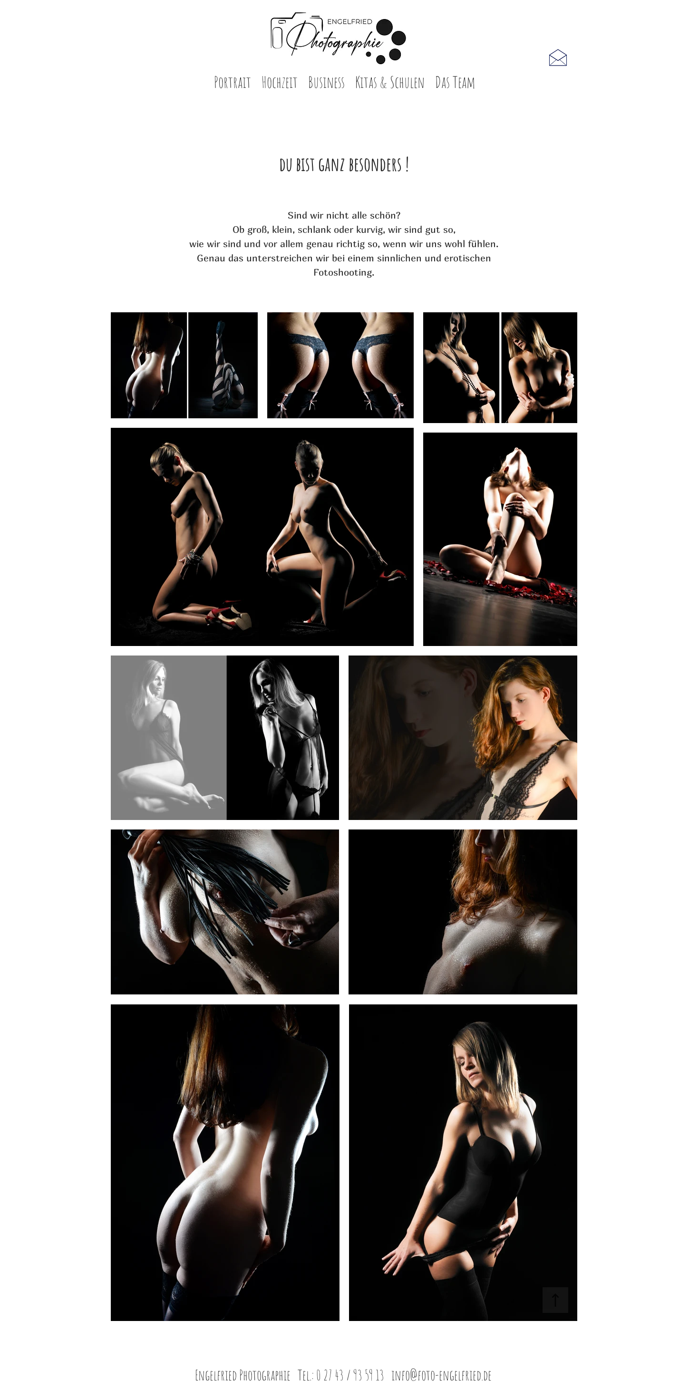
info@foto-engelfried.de (441, 1375)
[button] (232, 85)
